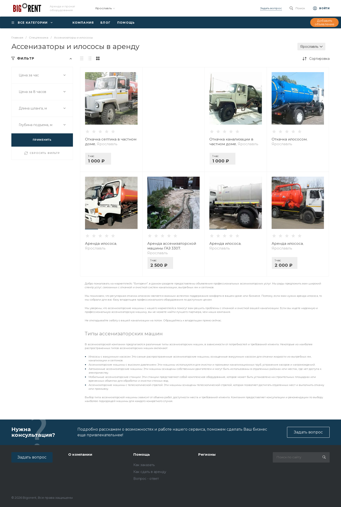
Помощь (141, 454)
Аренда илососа (101, 245)
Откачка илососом (289, 141)
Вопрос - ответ (146, 478)
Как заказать (144, 465)
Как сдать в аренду (149, 472)
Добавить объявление (324, 22)
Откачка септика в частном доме (110, 141)
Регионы (207, 454)
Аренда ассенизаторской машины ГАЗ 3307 (171, 248)
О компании (80, 454)
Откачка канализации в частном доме (233, 141)
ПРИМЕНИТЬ (42, 139)
